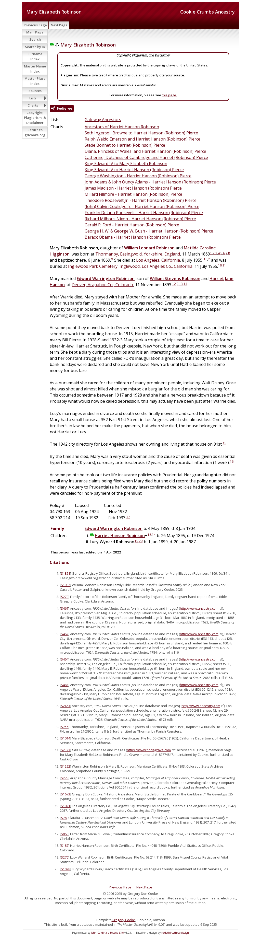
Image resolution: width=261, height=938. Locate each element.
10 (205, 259)
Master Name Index (35, 69)
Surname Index (35, 56)
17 (128, 517)
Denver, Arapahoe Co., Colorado (102, 284)
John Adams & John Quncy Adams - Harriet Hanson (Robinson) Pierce (150, 182)
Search (35, 39)
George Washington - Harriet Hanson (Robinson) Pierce (138, 176)
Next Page (59, 25)
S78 (64, 817)
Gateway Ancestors (103, 119)
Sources (35, 90)
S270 (64, 596)
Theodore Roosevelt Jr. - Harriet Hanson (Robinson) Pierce (141, 200)
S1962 (65, 585)
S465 (64, 684)
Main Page (35, 32)
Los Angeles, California (158, 260)
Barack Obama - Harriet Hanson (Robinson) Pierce (133, 237)
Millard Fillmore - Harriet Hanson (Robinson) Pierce (133, 194)
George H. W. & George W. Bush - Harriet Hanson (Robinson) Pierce (149, 231)
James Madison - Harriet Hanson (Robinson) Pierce (133, 188)
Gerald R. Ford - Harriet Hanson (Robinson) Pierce (132, 225)
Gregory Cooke (123, 920)
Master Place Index (35, 81)
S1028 (65, 869)
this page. (169, 95)
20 (140, 541)
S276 (64, 857)
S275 (64, 778)
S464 (64, 659)
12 (174, 284)
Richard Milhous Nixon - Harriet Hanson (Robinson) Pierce (140, 219)
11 (224, 265)
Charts (33, 105)
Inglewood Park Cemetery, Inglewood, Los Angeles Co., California (130, 266)
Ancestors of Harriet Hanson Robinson (122, 127)
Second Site (117, 932)
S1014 (65, 738)
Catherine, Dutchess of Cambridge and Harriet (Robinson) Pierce (146, 157)
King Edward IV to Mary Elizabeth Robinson (126, 163)
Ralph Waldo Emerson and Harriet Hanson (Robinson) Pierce (142, 139)
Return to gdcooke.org (34, 132)
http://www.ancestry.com (199, 608)
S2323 (65, 750)
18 (149, 534)
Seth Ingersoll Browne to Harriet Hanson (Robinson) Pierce (141, 133)
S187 (64, 845)
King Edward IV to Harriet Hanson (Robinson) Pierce (134, 169)
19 (136, 541)
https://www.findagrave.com (149, 750)
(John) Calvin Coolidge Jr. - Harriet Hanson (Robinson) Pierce (142, 206)
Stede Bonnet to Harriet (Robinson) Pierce (125, 145)
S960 (64, 834)
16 (231, 461)
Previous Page (35, 25)
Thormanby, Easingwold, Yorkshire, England (137, 254)
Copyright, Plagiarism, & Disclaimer (35, 117)
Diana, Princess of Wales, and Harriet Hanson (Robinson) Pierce (145, 151)
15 (224, 443)
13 (181, 284)
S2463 (65, 705)
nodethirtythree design (175, 932)
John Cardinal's (100, 932)
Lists (32, 98)
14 (185, 284)
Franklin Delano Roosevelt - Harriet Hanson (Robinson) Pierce (144, 212)
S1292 (65, 766)
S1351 (65, 573)
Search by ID (35, 46)
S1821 (65, 806)
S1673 (65, 794)
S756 (64, 726)
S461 (64, 608)
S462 (64, 634)
